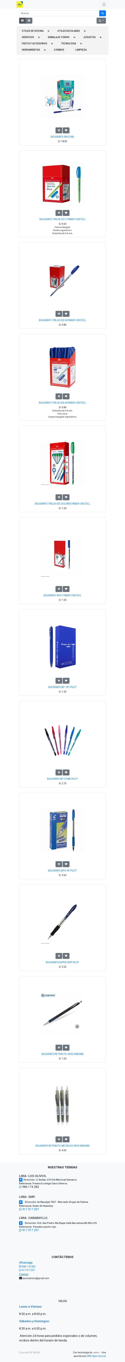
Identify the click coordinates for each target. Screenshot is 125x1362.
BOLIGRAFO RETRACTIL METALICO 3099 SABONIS (63, 1145)
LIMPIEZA (81, 49)
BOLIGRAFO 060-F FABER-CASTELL (62, 595)
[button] (101, 21)
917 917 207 (29, 1209)
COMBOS (59, 49)
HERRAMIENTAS (31, 49)
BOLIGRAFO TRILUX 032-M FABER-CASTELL (62, 320)
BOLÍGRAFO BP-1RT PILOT (62, 687)
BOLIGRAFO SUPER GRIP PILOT (62, 962)
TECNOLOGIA (68, 43)
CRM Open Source (96, 1356)
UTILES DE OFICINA (33, 31)
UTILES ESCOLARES (68, 31)
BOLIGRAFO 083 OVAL (62, 136)
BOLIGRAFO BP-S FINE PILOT (62, 778)
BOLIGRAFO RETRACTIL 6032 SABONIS (63, 1054)
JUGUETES (89, 37)
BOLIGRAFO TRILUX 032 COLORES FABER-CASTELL (62, 503)
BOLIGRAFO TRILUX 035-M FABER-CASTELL (62, 402)
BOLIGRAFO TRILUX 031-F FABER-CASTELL (63, 219)
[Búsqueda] (102, 13)
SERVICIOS (28, 37)
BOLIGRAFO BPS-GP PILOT (62, 870)
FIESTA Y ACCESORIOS (34, 43)
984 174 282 (27, 1266)
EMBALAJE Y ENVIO (58, 37)
